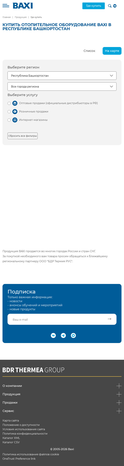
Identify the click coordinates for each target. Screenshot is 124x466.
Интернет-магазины (33, 119)
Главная (7, 17)
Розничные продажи (33, 111)
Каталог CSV (11, 442)
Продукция (21, 17)
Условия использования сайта (24, 429)
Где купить (93, 5)
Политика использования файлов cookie (31, 454)
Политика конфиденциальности (25, 433)
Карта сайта (11, 420)
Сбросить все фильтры (22, 135)
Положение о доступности (21, 425)
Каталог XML (11, 438)
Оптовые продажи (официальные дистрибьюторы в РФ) (58, 103)
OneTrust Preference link (19, 458)
